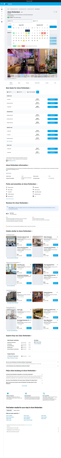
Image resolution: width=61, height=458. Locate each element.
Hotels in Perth (8, 418)
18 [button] (16, 38)
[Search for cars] (1, 11)
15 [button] (26, 35)
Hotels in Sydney (44, 417)
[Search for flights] (1, 7)
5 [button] (18, 33)
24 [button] (13, 40)
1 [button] (34, 30)
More (7, 170)
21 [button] (23, 38)
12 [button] (18, 35)
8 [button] (34, 33)
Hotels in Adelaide (9, 415)
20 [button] (21, 38)
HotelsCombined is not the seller (33, 428)
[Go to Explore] (1, 16)
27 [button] (21, 40)
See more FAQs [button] (24, 385)
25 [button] (16, 40)
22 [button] (26, 38)
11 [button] (16, 35)
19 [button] (18, 38)
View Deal (29, 244)
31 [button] (13, 43)
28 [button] (23, 40)
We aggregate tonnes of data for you (33, 429)
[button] (60, 1)
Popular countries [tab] (16, 410)
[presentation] (15, 78)
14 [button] (23, 35)
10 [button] (13, 35)
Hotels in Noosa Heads (10, 417)
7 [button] (23, 33)
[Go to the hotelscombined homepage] (8, 3)
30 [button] (28, 40)
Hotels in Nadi (43, 415)
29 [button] (26, 40)
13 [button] (21, 35)
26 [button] (18, 40)
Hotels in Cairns (26, 415)
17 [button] (13, 38)
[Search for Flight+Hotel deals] (1, 14)
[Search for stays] (1, 9)
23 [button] (28, 38)
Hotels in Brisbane (27, 418)
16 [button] (28, 35)
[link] (12, 258)
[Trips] (1, 19)
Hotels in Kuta (43, 418)
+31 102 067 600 (10, 16)
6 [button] (47, 30)
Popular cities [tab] (9, 410)
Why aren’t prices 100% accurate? (33, 431)
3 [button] (13, 33)
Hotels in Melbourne (27, 417)
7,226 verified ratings (17, 17)
